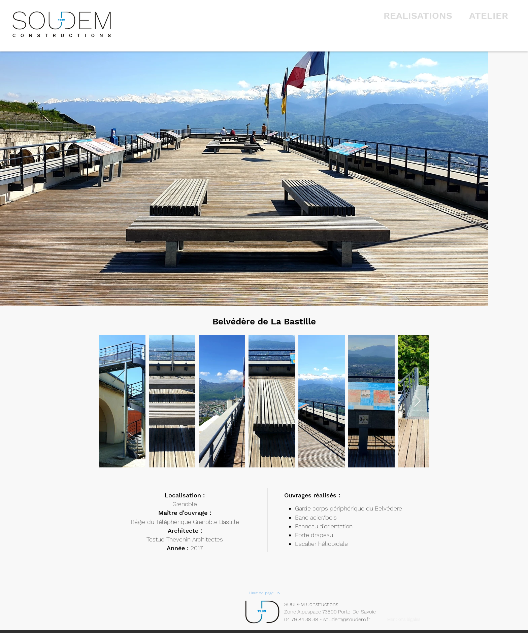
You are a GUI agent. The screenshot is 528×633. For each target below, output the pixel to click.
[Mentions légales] (403, 619)
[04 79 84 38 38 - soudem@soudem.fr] (330, 619)
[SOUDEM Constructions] (314, 604)
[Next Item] (417, 401)
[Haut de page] (264, 593)
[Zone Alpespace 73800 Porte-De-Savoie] (334, 612)
